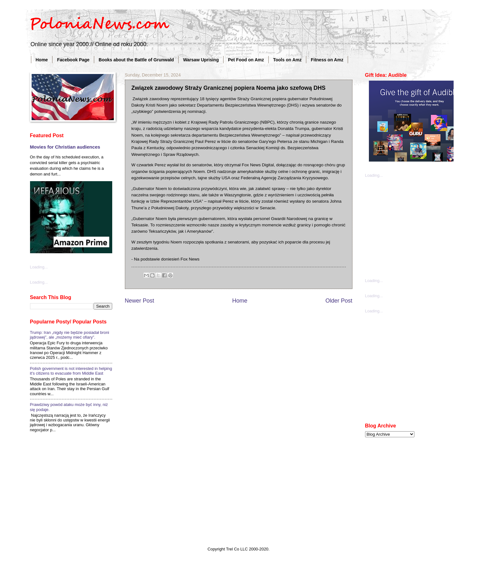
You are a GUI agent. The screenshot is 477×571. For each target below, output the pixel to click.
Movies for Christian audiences (65, 147)
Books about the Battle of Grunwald (136, 59)
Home (42, 59)
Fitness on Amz (327, 59)
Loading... (39, 267)
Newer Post (139, 301)
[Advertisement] (412, 227)
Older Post (338, 301)
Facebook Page (73, 59)
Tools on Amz (287, 59)
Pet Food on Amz (246, 59)
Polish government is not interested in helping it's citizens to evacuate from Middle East (71, 371)
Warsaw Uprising (201, 59)
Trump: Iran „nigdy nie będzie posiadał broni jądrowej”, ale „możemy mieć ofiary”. (69, 335)
